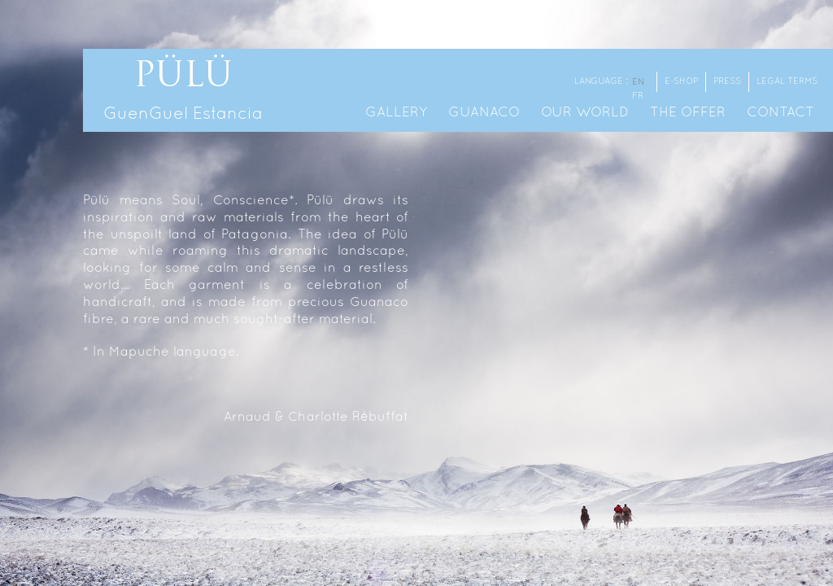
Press (727, 81)
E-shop (681, 81)
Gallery (396, 113)
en (638, 82)
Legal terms (787, 81)
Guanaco (484, 113)
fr (637, 96)
